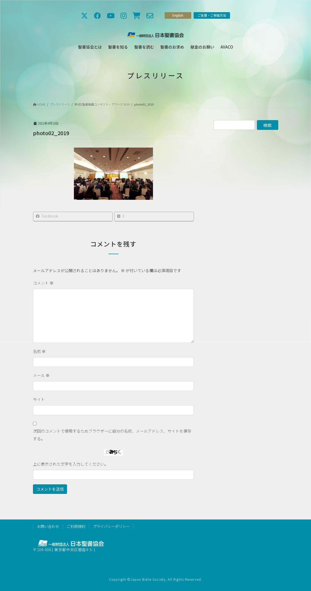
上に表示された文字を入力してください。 (70, 464)
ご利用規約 (76, 526)
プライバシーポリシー (111, 526)
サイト (39, 399)
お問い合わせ (48, 526)
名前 (39, 351)
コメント (43, 283)
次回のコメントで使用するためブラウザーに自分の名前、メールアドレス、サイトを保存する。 (112, 434)
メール (41, 375)
